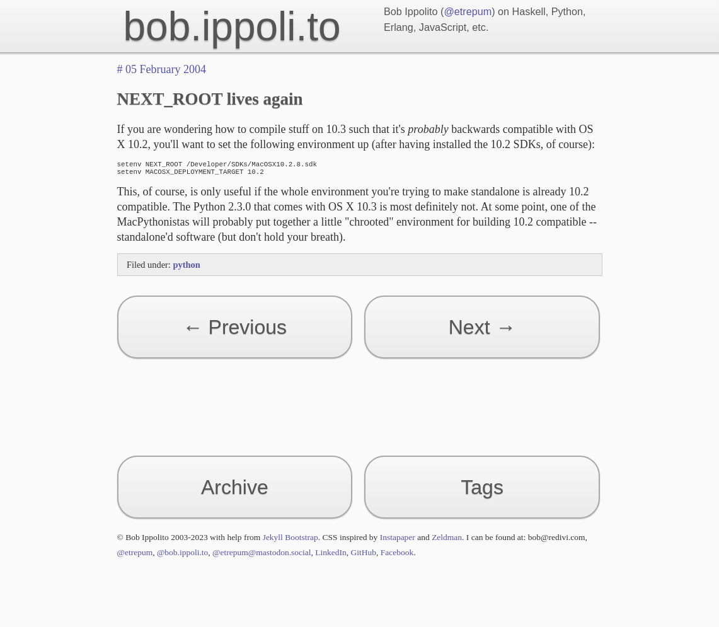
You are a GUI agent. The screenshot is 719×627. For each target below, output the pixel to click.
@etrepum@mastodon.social (261, 556)
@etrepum (468, 11)
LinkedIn (331, 556)
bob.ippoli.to (232, 26)
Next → (482, 330)
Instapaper (397, 541)
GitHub (364, 556)
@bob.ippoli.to (182, 556)
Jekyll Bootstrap (290, 541)
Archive (234, 491)
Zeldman (447, 541)
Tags (482, 491)
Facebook (397, 556)
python (186, 268)
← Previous (235, 330)
